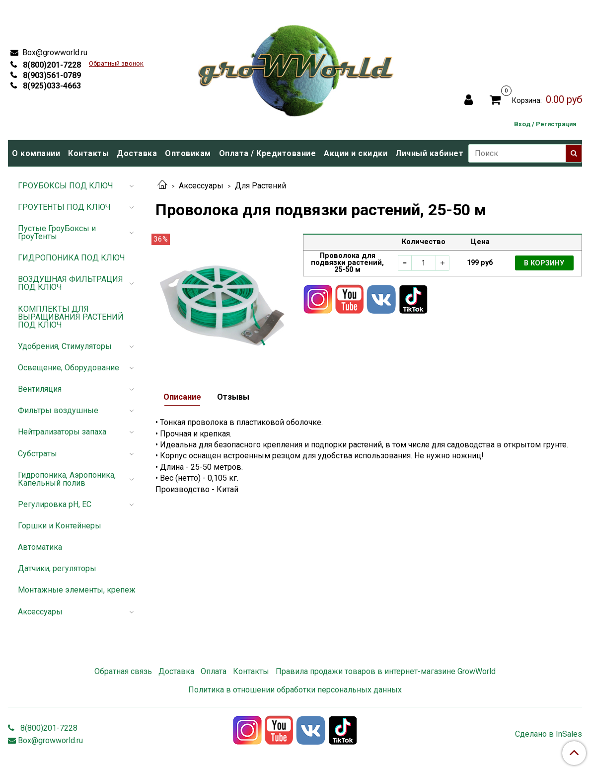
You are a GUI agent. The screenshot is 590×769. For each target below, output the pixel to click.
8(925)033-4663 (51, 86)
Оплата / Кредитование (267, 153)
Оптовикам (188, 153)
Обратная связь (123, 671)
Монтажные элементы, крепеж (77, 590)
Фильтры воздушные (58, 410)
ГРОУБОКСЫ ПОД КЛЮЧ (65, 185)
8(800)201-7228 (51, 65)
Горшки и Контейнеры (59, 525)
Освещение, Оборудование (68, 367)
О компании (36, 153)
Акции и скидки (355, 153)
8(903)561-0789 (51, 75)
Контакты (88, 153)
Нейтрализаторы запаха (62, 431)
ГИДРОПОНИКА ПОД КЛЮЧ (71, 257)
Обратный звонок (116, 64)
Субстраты (37, 453)
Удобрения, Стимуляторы (65, 346)
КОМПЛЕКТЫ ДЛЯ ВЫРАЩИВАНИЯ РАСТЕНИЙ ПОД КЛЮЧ (71, 317)
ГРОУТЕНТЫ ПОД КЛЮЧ (64, 207)
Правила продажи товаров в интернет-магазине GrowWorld (386, 671)
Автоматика (40, 547)
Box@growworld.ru (53, 52)
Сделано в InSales (548, 734)
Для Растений (260, 185)
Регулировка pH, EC (54, 504)
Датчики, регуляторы (57, 568)
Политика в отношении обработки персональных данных (295, 689)
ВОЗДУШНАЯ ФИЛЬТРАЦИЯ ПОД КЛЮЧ (70, 283)
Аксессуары (201, 185)
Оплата (213, 671)
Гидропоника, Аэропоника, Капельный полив (67, 479)
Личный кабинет (429, 153)
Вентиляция (40, 389)
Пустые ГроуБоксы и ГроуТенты (57, 232)
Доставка (137, 153)
